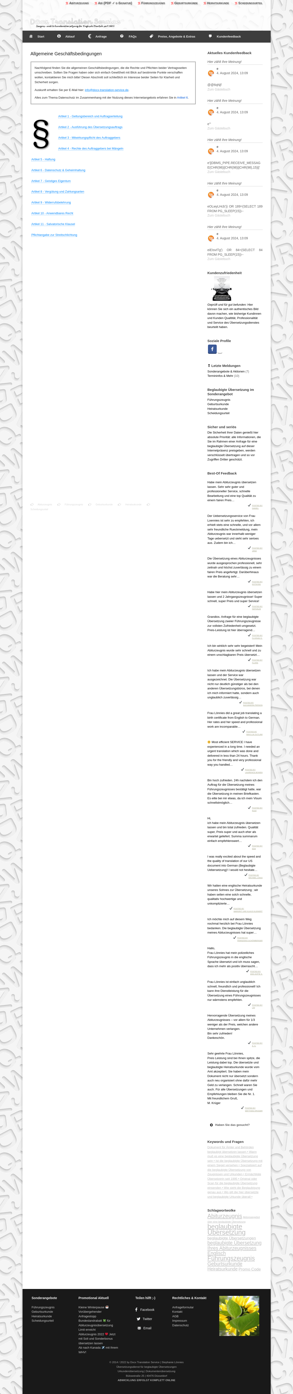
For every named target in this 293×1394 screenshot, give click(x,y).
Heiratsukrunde (129, 504)
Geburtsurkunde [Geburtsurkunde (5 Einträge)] (225, 1263)
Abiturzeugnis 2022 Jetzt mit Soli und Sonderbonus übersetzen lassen (97, 1338)
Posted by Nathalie (257, 607)
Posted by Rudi (257, 808)
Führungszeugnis (70, 504)
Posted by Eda (257, 846)
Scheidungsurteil (219, 413)
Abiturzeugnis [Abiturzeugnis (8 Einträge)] (225, 1216)
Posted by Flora (257, 661)
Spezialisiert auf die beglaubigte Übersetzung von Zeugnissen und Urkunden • (235, 1169)
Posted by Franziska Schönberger (250, 938)
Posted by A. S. (257, 1044)
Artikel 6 (182, 97)
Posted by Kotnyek (257, 582)
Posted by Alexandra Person (252, 703)
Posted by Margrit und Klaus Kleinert (247, 909)
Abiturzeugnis (41, 504)
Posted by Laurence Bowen (253, 770)
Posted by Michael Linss (256, 876)
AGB (175, 1316)
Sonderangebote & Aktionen (226, 371)
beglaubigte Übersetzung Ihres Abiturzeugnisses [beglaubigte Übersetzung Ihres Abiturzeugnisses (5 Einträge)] (235, 1245)
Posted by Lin (257, 1006)
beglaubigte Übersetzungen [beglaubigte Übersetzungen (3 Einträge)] (232, 1238)
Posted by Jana (257, 549)
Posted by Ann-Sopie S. (256, 972)
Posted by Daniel (257, 506)
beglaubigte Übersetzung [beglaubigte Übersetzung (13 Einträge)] (227, 1229)
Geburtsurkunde (100, 504)
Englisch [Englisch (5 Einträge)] (217, 1253)
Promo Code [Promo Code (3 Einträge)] (250, 1269)
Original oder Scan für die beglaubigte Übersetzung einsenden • (233, 1183)
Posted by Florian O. (257, 636)
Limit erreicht (87, 1329)
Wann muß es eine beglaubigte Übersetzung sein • (233, 1156)
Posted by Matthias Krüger (253, 1109)
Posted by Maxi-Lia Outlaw (254, 732)
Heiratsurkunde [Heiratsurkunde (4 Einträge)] (223, 1268)
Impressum (179, 1320)
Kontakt (177, 1311)
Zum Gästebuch (219, 89)
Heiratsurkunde (218, 408)
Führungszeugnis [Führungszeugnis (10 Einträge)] (231, 1258)
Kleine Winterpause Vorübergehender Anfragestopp (93, 1312)
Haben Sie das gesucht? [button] (229, 1125)
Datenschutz (180, 1325)
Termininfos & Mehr (220, 376)
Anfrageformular (183, 1307)
